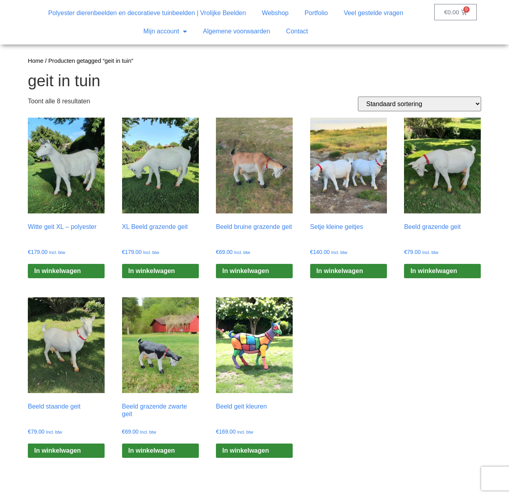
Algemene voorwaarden (236, 31)
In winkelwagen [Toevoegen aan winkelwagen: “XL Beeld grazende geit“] (151, 270)
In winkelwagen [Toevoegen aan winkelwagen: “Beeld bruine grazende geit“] (245, 270)
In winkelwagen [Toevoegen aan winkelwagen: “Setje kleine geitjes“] (340, 270)
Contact (297, 31)
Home (35, 61)
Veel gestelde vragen (373, 13)
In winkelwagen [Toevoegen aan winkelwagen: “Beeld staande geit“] (57, 450)
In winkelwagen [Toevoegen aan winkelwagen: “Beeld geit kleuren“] (245, 450)
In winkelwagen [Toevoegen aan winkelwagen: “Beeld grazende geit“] (433, 270)
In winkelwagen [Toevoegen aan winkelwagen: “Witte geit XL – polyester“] (57, 270)
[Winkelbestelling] (419, 104)
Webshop (275, 13)
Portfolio (316, 13)
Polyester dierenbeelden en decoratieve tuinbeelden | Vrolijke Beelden (147, 13)
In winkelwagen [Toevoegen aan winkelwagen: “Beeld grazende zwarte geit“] (151, 450)
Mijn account (165, 31)
